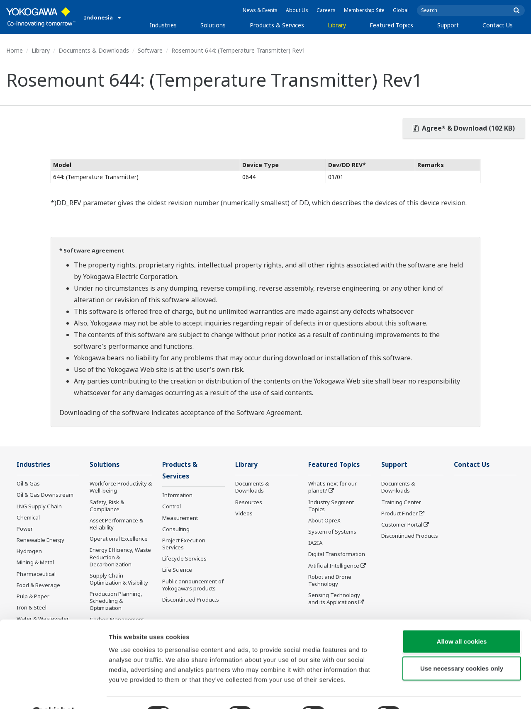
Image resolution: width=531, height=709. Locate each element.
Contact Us (497, 25)
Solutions (213, 25)
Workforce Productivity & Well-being (121, 487)
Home (14, 50)
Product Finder (399, 513)
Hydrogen (29, 551)
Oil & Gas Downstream (45, 495)
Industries (163, 25)
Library (337, 25)
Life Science (177, 570)
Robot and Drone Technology (329, 580)
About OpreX (324, 520)
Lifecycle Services (184, 559)
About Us (297, 10)
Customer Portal (401, 525)
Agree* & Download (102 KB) (464, 128)
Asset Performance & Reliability (116, 524)
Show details (435, 692)
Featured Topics (391, 25)
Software (150, 50)
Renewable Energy (40, 540)
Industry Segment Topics (331, 506)
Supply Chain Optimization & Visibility (119, 579)
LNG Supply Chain (39, 506)
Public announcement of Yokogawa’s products (193, 585)
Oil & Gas (28, 484)
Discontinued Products (409, 536)
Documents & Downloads (93, 50)
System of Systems (332, 532)
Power (25, 529)
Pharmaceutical (36, 574)
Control (171, 507)
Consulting (176, 530)
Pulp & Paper (33, 596)
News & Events (260, 10)
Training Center (401, 502)
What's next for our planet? (332, 487)
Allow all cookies (462, 620)
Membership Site (364, 10)
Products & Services (277, 25)
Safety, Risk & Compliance (107, 506)
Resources (248, 502)
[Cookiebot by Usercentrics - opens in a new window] (53, 693)
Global (401, 10)
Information (177, 496)
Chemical (28, 518)
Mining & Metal (35, 562)
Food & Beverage (38, 585)
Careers (326, 10)
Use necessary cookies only (461, 648)
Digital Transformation (336, 554)
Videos (244, 513)
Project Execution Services (183, 544)
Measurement (180, 518)
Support (448, 25)
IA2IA (315, 543)
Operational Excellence (119, 539)
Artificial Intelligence (333, 565)
